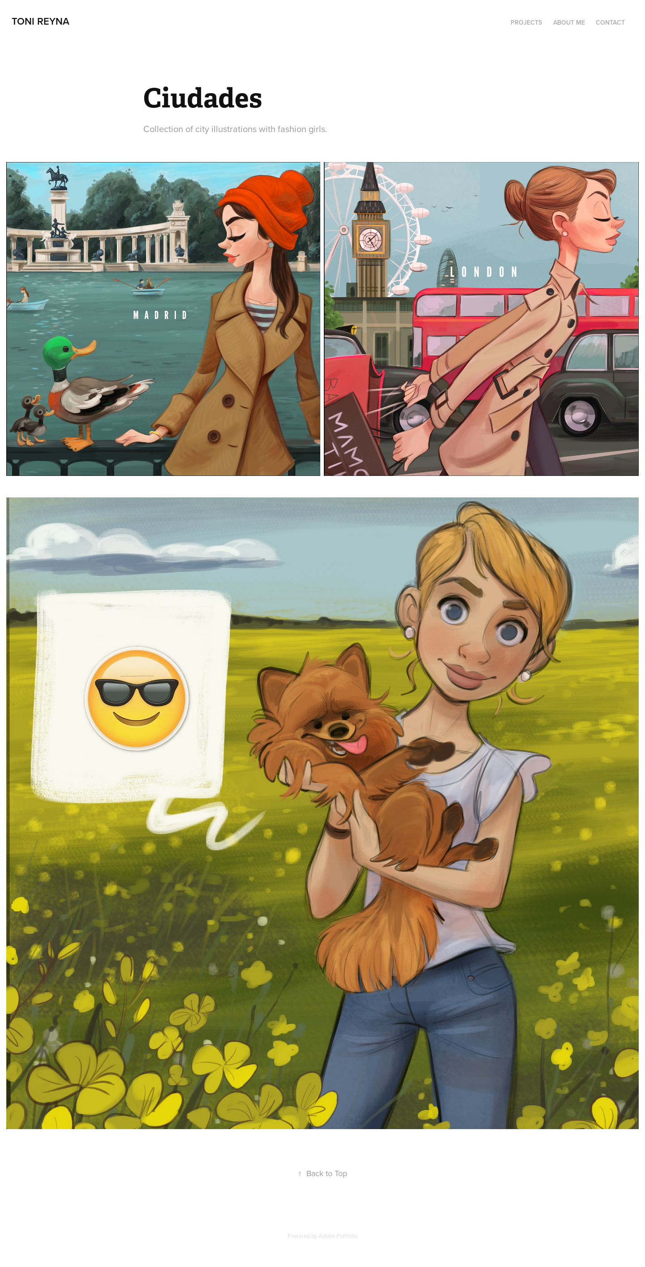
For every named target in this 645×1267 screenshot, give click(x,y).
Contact (610, 22)
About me (569, 22)
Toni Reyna (40, 21)
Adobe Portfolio (337, 1236)
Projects (526, 22)
